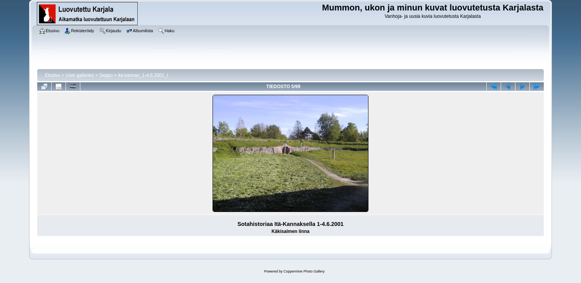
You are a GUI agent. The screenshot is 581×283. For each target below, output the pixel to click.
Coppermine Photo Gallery (304, 271)
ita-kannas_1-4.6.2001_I (143, 75)
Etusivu (52, 75)
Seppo (106, 75)
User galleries (80, 75)
